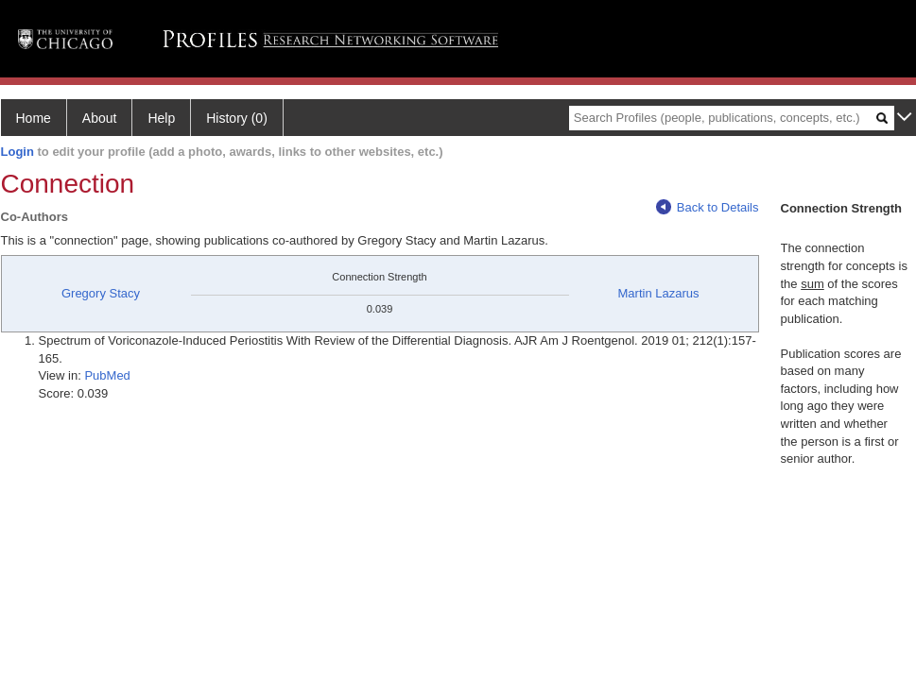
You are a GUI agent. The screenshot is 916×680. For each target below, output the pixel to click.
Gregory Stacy (100, 293)
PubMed (107, 375)
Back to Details (707, 207)
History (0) (237, 118)
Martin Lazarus (659, 293)
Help (161, 118)
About (99, 118)
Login (17, 151)
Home (33, 118)
